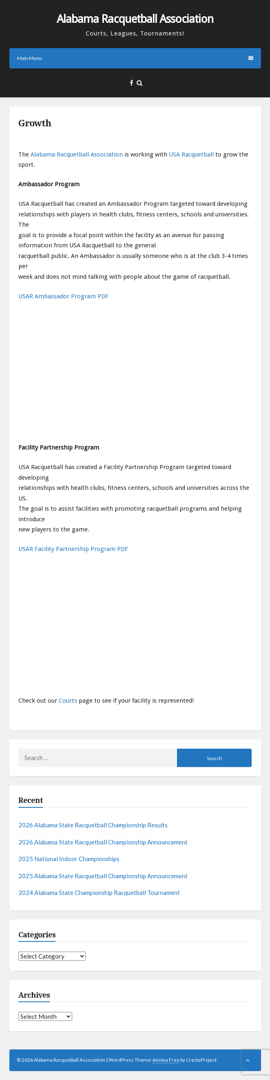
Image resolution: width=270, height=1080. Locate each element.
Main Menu (135, 58)
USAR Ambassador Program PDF (63, 296)
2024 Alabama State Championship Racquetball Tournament (99, 892)
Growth (34, 123)
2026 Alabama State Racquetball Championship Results (93, 825)
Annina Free (166, 1060)
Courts (68, 700)
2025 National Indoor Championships (69, 858)
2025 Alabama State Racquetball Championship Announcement (103, 875)
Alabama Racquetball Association (135, 19)
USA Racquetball (191, 154)
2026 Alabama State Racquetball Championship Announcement (103, 842)
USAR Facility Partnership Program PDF (73, 549)
